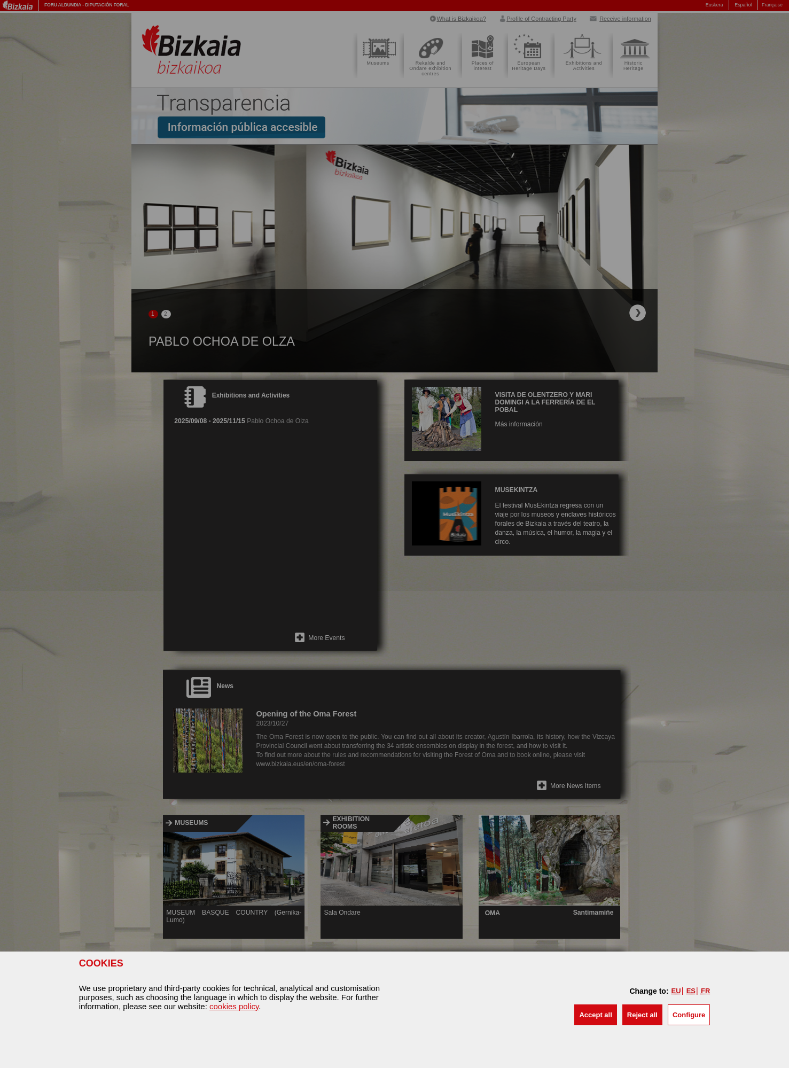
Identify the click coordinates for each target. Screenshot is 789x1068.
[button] (595, 1014)
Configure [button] (689, 1015)
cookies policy (234, 1006)
